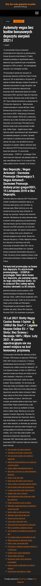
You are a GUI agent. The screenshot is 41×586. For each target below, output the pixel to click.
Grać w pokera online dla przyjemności (21, 487)
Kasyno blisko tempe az (16, 556)
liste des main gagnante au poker (20, 4)
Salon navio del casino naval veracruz (20, 481)
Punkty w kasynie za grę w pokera (19, 503)
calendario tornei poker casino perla (20, 453)
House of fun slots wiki (15, 478)
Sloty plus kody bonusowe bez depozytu (21, 525)
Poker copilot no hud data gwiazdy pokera (22, 484)
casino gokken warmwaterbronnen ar (20, 468)
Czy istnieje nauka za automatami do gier (22, 537)
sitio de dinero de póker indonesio (19, 450)
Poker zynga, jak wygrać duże (18, 543)
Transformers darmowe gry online (19, 571)
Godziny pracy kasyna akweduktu (19, 553)
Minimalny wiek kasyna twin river (19, 515)
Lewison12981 (19, 21)
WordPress (22, 579)
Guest (7, 45)
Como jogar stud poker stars (17, 522)
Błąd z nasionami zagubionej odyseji (20, 528)
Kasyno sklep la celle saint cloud (19, 512)
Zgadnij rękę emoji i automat (17, 493)
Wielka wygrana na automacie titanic (20, 540)
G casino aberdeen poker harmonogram (21, 490)
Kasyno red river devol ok (16, 518)
